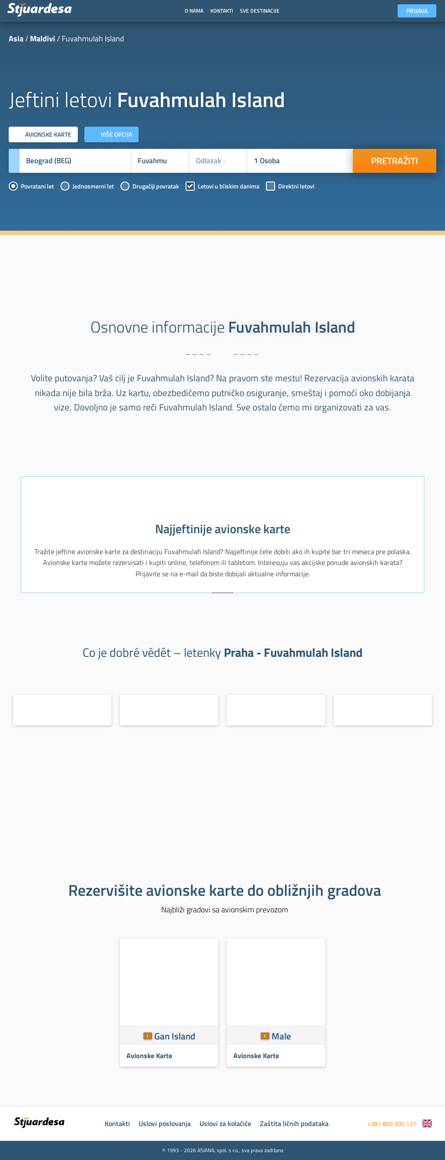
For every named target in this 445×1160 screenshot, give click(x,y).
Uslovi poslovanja (165, 1123)
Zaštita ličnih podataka (294, 1123)
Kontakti (117, 1123)
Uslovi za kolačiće (225, 1123)
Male (281, 1036)
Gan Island (174, 1036)
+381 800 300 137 (391, 1123)
